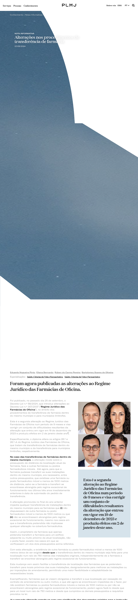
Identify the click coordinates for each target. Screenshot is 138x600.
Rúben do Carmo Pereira (67, 372)
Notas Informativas (33, 15)
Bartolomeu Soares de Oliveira (97, 372)
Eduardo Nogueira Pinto (22, 372)
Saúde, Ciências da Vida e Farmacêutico (45, 376)
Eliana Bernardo (44, 372)
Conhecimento (16, 15)
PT (127, 5)
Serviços (7, 5)
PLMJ (69, 5)
